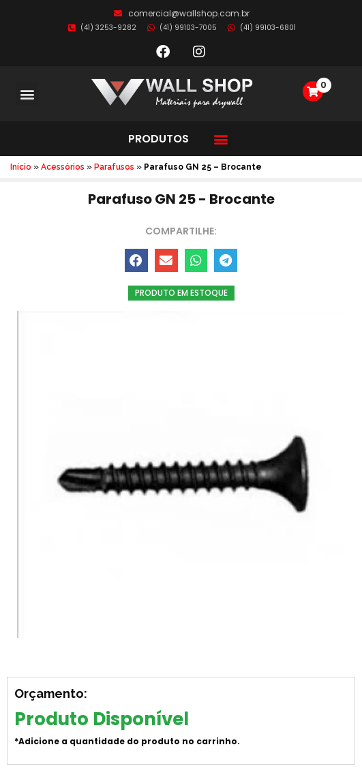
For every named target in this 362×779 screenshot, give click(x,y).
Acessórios (63, 167)
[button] (27, 93)
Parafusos (114, 167)
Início (20, 167)
